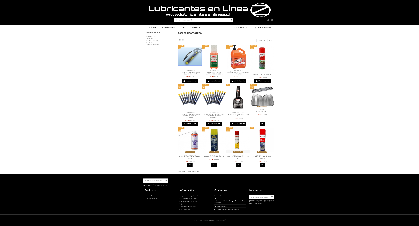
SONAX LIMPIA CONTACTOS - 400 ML (238, 158)
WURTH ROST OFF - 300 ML (262, 75)
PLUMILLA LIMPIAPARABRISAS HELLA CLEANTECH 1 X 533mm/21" (214, 116)
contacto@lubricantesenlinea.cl (228, 209)
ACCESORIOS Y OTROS (152, 32)
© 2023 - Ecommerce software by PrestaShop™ (209, 220)
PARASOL (149, 43)
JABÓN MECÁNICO (152, 38)
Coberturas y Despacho (189, 198)
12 (270, 40)
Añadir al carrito (190, 81)
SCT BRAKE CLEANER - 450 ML (214, 157)
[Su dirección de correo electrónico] (153, 181)
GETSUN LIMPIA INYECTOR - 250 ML (238, 115)
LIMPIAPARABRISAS (152, 45)
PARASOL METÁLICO (262, 111)
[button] (152, 27)
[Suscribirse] (166, 181)
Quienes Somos (186, 204)
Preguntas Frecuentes (188, 206)
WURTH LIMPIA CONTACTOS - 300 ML (262, 158)
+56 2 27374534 (222, 206)
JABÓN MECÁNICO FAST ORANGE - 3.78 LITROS (238, 73)
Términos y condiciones (189, 201)
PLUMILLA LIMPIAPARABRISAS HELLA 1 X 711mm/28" (190, 73)
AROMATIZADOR (151, 36)
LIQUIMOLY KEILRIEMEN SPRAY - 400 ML (189, 158)
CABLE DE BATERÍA (152, 41)
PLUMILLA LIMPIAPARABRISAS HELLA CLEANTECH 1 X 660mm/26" (190, 116)
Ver (262, 124)
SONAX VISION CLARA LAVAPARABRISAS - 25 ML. (214, 73)
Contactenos (185, 209)
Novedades (149, 196)
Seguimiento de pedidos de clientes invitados (196, 196)
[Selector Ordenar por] (262, 40)
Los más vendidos (152, 198)
